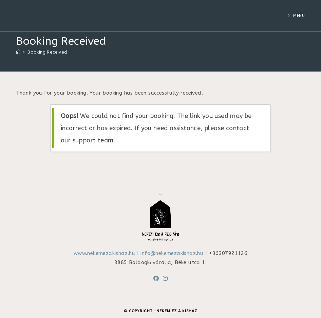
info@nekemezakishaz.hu (171, 253)
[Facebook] (156, 279)
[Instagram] (165, 279)
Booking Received (47, 52)
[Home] (18, 52)
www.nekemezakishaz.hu (104, 253)
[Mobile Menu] (296, 15)
